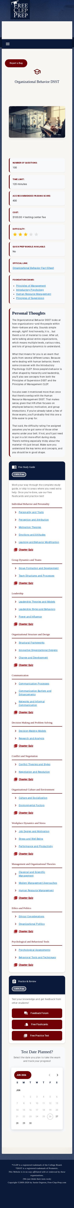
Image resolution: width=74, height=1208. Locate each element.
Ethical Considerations (29, 916)
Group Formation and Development (36, 568)
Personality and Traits (29, 512)
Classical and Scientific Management (29, 874)
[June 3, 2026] (37, 1097)
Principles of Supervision (30, 298)
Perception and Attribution (31, 520)
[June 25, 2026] (43, 1116)
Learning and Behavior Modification (36, 542)
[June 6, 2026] (56, 1097)
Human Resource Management (33, 294)
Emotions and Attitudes (30, 535)
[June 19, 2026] (50, 1110)
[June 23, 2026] (30, 1116)
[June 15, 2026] (24, 1110)
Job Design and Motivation (31, 831)
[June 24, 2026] (37, 1116)
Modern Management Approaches (35, 883)
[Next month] (57, 1075)
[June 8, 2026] (24, 1103)
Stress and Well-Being (28, 839)
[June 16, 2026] (30, 1110)
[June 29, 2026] (24, 1123)
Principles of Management (31, 285)
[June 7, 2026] (17, 1103)
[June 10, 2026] (37, 1103)
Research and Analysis (29, 738)
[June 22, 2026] (24, 1116)
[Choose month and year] (23, 1075)
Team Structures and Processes (34, 576)
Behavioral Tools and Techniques (35, 957)
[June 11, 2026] (43, 1103)
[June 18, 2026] (43, 1110)
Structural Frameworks (29, 643)
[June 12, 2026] (50, 1103)
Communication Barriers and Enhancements (33, 693)
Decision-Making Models (30, 731)
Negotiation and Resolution (32, 772)
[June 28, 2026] (17, 1123)
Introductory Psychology (30, 290)
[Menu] (8, 44)
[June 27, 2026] (56, 1116)
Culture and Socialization (30, 798)
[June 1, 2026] (24, 1097)
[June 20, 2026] (56, 1110)
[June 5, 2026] (50, 1097)
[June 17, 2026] (37, 1110)
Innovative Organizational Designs (36, 650)
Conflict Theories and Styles (32, 764)
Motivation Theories (27, 527)
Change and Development (31, 658)
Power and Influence (28, 617)
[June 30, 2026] (30, 1123)
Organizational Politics (29, 924)
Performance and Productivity (33, 846)
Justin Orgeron (39, 1182)
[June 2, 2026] (30, 1097)
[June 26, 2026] (50, 1116)
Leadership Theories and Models (34, 602)
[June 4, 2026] (43, 1097)
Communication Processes (31, 684)
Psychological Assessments (32, 950)
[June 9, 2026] (30, 1103)
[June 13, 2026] (56, 1103)
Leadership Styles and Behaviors (34, 609)
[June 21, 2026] (17, 1116)
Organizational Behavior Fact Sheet (33, 267)
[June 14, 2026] (17, 1110)
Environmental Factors (29, 805)
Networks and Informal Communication (29, 703)
